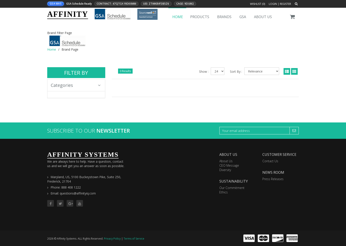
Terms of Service (134, 238)
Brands (224, 16)
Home (177, 16)
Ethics (223, 192)
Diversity (225, 170)
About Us (263, 16)
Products (199, 16)
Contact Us (270, 161)
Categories (76, 85)
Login (273, 4)
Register (285, 4)
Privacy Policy (112, 238)
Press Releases (273, 179)
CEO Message (229, 165)
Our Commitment (231, 188)
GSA (242, 16)
